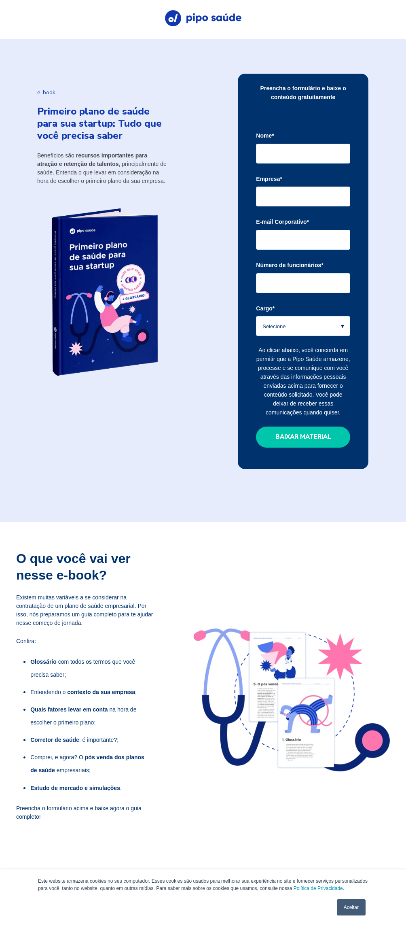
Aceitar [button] (351, 907)
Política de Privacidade (318, 888)
